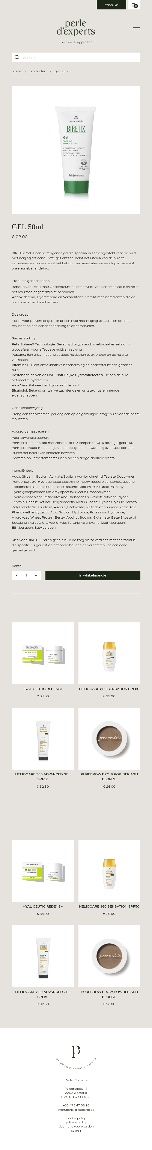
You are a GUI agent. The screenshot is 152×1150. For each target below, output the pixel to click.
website (111, 4)
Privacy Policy (76, 1122)
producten (38, 71)
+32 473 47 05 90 (76, 1105)
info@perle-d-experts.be (76, 1110)
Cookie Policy (76, 1118)
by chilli (76, 1131)
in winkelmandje (92, 575)
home (16, 71)
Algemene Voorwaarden (76, 1126)
